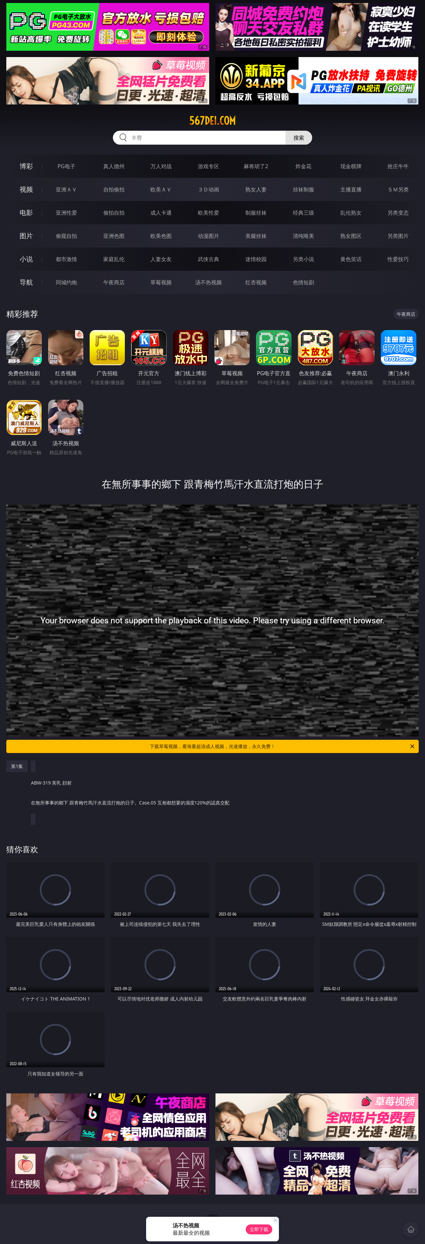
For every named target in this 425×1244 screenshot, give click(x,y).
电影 (26, 212)
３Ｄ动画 (208, 189)
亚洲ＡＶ (66, 189)
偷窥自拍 (66, 236)
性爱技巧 (398, 259)
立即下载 (259, 1229)
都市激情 (66, 259)
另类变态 (398, 212)
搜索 (299, 137)
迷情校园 (256, 259)
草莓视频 (161, 282)
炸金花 (303, 166)
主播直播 (351, 189)
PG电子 (66, 166)
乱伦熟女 (351, 212)
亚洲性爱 (66, 212)
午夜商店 (114, 282)
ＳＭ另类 (398, 189)
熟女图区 (351, 236)
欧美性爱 (208, 212)
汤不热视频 (208, 282)
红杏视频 (256, 282)
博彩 (26, 166)
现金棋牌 (351, 166)
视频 (26, 189)
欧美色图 (161, 236)
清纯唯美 (303, 236)
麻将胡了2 (256, 166)
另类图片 (398, 236)
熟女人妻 (256, 189)
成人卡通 (161, 212)
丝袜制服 (303, 189)
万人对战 (161, 166)
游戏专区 (208, 166)
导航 (26, 282)
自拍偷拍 (114, 189)
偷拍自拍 (114, 212)
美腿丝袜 (256, 236)
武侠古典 (208, 259)
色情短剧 (303, 282)
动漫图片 (208, 236)
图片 (26, 235)
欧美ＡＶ (161, 189)
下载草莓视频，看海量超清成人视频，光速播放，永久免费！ (282, 746)
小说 (26, 258)
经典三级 (303, 212)
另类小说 (303, 259)
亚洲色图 (114, 236)
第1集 (17, 766)
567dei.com (212, 120)
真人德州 (114, 166)
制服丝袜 (256, 212)
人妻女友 (161, 259)
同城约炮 (66, 282)
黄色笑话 (351, 259)
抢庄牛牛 (398, 166)
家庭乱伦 (114, 259)
